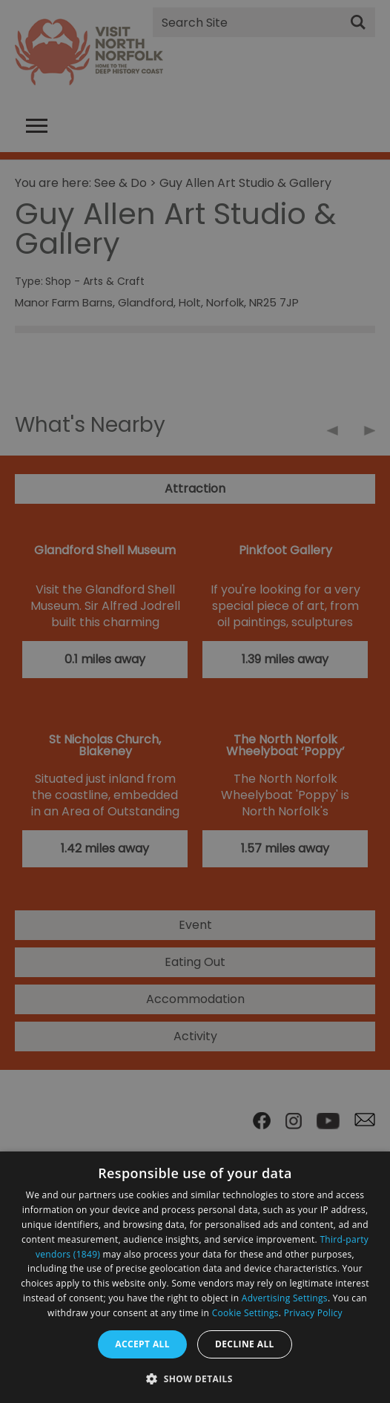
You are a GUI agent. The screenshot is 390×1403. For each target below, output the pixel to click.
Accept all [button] (142, 1344)
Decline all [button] (244, 1344)
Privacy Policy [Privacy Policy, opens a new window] (313, 1313)
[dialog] (195, 1277)
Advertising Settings (285, 1298)
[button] (195, 1377)
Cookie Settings (245, 1313)
